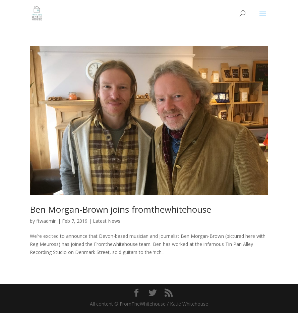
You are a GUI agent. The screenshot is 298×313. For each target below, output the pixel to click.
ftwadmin (46, 221)
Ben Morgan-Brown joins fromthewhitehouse (120, 209)
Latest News (106, 221)
